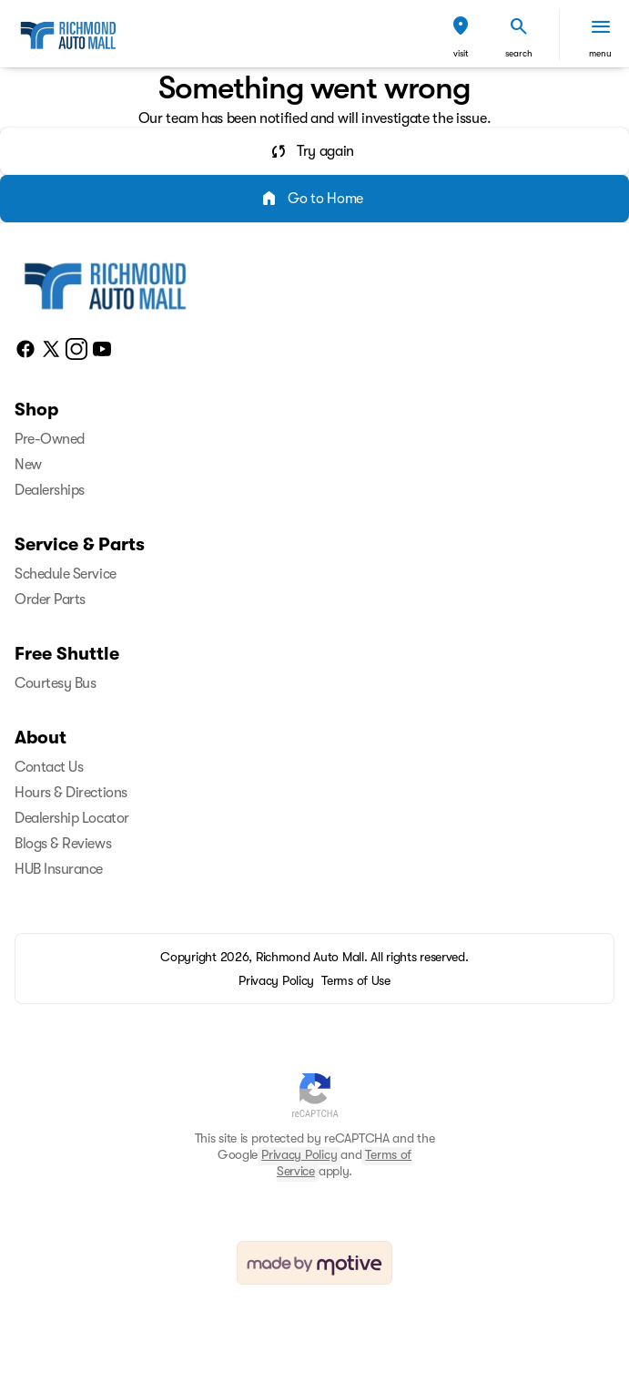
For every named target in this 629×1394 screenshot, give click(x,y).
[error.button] (314, 151)
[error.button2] (314, 198)
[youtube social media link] (102, 347)
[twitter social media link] (51, 347)
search (519, 53)
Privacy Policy (299, 1154)
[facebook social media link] (25, 347)
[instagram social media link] (76, 347)
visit (461, 53)
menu (600, 53)
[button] (460, 34)
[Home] (106, 283)
